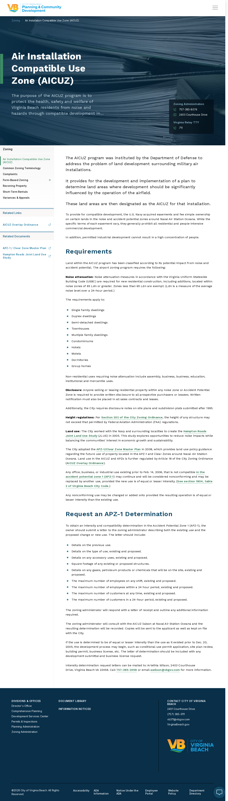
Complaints (10, 174)
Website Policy (173, 792)
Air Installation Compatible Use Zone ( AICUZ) (52, 20)
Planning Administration (25, 726)
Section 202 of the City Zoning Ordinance (132, 417)
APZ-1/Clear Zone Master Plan (118, 449)
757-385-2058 (126, 670)
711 (178, 127)
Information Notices (75, 709)
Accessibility (81, 790)
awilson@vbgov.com (165, 670)
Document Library (73, 701)
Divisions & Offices (26, 701)
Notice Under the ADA (127, 792)
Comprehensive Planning (27, 711)
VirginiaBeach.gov (178, 724)
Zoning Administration (25, 731)
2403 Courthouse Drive (190, 114)
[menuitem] (34, 717)
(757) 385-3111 (176, 714)
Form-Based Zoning (15, 180)
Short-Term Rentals (15, 191)
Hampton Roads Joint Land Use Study (27, 256)
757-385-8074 (185, 109)
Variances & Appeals (16, 197)
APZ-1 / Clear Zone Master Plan (27, 248)
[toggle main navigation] (215, 7)
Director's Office (22, 705)
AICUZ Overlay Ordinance (85, 463)
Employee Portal (151, 792)
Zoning (16, 20)
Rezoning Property (15, 185)
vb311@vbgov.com (178, 719)
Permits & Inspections (24, 721)
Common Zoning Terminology (22, 168)
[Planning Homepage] (34, 8)
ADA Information (101, 792)
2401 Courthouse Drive (181, 708)
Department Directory (197, 792)
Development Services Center (30, 716)
